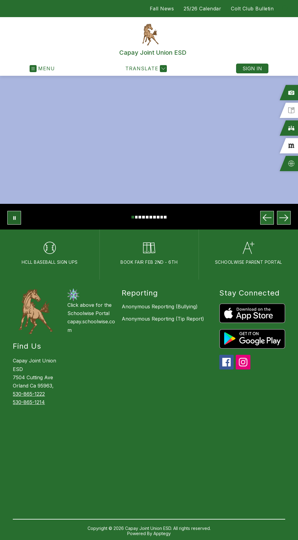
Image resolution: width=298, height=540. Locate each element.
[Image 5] (147, 217)
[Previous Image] (267, 218)
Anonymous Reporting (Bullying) (160, 306)
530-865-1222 (29, 394)
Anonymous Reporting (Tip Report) (163, 319)
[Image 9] (161, 217)
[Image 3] (139, 217)
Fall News (162, 9)
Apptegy (162, 533)
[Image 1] (132, 217)
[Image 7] (154, 217)
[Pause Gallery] (14, 218)
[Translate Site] (145, 68)
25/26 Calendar (202, 9)
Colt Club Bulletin (252, 9)
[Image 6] (150, 217)
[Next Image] (284, 218)
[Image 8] (158, 217)
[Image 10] (165, 217)
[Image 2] (136, 217)
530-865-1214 (29, 402)
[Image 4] (143, 217)
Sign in (252, 68)
